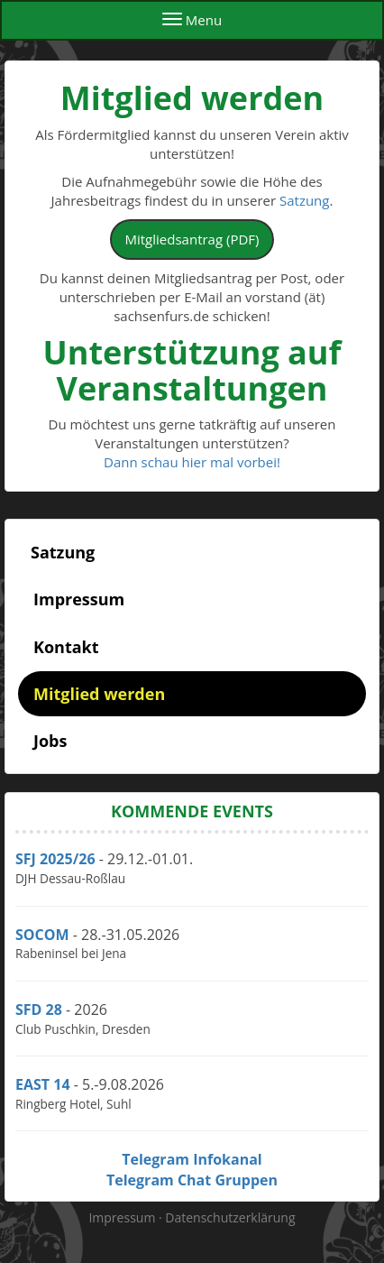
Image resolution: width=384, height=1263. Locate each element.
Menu (192, 20)
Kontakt (66, 647)
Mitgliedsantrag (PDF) (192, 239)
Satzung (304, 200)
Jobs (50, 740)
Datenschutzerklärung (230, 1217)
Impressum (78, 599)
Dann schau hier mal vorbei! (192, 462)
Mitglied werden (99, 694)
